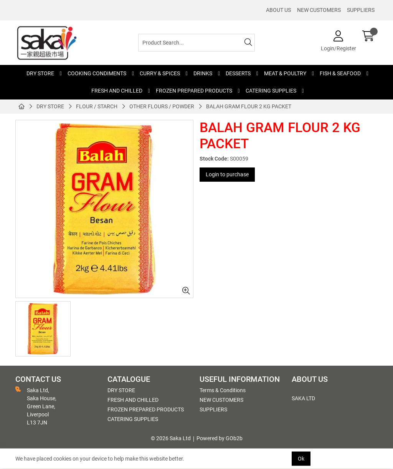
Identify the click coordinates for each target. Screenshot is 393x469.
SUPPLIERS (361, 10)
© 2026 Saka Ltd (171, 438)
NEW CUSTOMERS (319, 10)
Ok (301, 459)
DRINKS (202, 73)
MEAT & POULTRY (285, 73)
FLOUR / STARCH (96, 106)
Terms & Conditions (223, 390)
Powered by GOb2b (219, 438)
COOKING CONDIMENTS (97, 73)
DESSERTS (238, 73)
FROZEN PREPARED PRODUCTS (194, 91)
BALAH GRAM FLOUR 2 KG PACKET (248, 106)
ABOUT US (278, 10)
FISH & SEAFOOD (340, 73)
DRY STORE (40, 73)
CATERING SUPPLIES (271, 91)
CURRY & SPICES (160, 73)
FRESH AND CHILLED (116, 91)
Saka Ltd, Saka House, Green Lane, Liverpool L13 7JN (35, 406)
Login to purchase (227, 174)
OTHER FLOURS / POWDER (161, 106)
